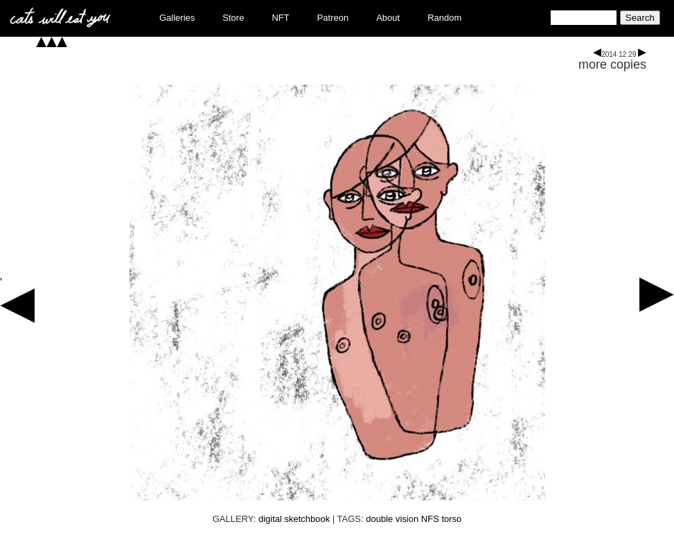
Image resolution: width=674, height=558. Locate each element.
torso (451, 519)
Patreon (333, 17)
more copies (612, 64)
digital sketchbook (294, 519)
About (388, 17)
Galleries (177, 17)
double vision (392, 519)
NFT (280, 17)
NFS (430, 519)
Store (233, 17)
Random (444, 17)
